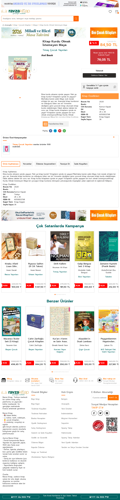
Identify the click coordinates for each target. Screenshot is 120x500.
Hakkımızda (66, 433)
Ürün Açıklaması (11, 164)
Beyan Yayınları (36, 349)
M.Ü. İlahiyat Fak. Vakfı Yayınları (108, 350)
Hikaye (35, 25)
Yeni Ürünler (66, 408)
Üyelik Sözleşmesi (39, 423)
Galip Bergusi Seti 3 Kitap (84, 265)
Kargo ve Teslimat (39, 452)
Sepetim (65, 423)
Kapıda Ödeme (37, 447)
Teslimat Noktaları (39, 413)
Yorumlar (27, 164)
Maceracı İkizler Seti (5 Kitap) (11, 340)
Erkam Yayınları (36, 274)
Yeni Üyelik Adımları (69, 442)
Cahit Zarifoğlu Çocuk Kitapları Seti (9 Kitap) (36, 340)
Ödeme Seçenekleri (46, 164)
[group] (20, 68)
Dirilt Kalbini (60, 263)
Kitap (15, 25)
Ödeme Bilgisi (37, 442)
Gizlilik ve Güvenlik (39, 437)
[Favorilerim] (110, 12)
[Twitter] (100, 413)
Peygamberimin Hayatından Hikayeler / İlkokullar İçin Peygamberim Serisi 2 (108, 340)
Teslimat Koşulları (38, 408)
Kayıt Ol (113, 397)
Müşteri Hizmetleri (69, 418)
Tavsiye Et (65, 164)
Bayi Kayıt (35, 404)
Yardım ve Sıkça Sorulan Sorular (75, 447)
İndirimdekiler (67, 413)
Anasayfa (7, 25)
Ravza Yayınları (11, 274)
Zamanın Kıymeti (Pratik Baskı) (108, 265)
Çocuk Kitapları (25, 25)
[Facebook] (94, 413)
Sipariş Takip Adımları (70, 437)
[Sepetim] (117, 12)
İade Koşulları (80, 164)
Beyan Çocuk (11, 349)
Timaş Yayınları (60, 272)
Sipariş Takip (66, 428)
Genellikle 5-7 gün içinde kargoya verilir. (97, 86)
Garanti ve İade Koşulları (41, 433)
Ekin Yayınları (84, 277)
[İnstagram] (107, 413)
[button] (5, 69)
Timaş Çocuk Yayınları (55, 50)
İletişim (64, 399)
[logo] (15, 11)
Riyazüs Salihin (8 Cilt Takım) (35, 265)
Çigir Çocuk (84, 349)
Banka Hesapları (38, 418)
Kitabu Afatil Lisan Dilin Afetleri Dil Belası (11, 265)
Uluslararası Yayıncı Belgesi (42, 457)
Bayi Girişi (35, 399)
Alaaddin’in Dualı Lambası (84, 340)
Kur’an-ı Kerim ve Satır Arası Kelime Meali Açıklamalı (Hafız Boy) (60, 340)
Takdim (108, 277)
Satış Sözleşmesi (38, 428)
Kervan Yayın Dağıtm (60, 350)
